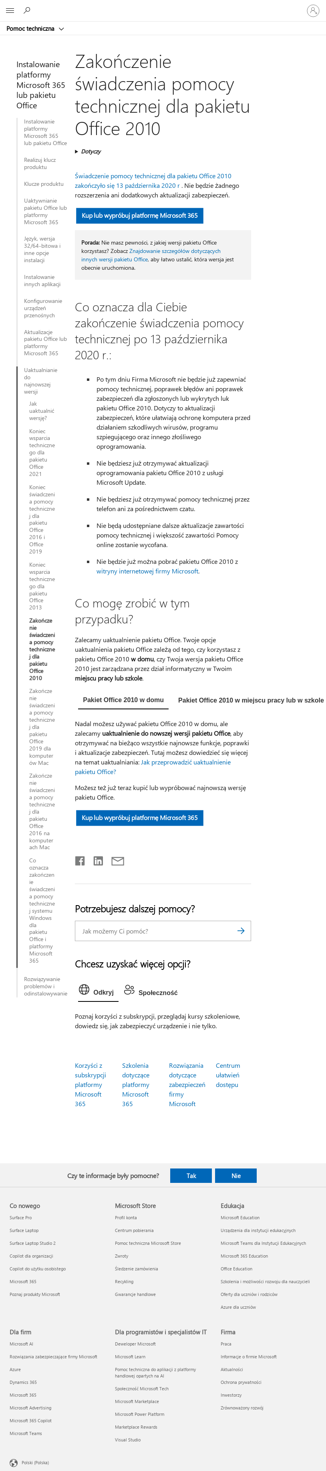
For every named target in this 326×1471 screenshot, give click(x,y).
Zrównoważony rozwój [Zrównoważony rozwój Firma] (242, 1408)
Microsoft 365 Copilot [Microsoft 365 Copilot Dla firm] (31, 1420)
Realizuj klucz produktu (40, 163)
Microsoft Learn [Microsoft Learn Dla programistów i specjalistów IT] (130, 1357)
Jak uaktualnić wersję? (41, 411)
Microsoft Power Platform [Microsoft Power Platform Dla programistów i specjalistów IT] (139, 1414)
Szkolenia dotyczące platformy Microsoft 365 (135, 1084)
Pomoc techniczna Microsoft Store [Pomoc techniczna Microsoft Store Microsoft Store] (148, 1243)
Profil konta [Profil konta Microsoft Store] (126, 1217)
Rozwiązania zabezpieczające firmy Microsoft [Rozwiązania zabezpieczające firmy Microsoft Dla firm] (53, 1357)
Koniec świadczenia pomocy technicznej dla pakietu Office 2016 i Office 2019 (42, 519)
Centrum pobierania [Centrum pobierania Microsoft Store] (134, 1230)
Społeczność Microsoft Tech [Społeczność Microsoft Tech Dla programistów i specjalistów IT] (142, 1388)
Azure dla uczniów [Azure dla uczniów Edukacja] (238, 1307)
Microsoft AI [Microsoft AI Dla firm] (21, 1344)
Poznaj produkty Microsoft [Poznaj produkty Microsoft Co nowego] (35, 1294)
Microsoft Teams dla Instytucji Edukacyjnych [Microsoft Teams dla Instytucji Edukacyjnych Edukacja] (263, 1243)
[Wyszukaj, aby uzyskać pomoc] (28, 10)
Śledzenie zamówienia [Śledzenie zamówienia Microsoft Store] (136, 1269)
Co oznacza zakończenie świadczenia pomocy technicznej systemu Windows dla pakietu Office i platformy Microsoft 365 (42, 910)
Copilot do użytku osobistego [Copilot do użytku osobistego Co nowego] (38, 1269)
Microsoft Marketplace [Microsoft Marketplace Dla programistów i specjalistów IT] (137, 1401)
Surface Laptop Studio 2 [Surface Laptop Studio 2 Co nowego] (33, 1243)
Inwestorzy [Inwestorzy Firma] (231, 1395)
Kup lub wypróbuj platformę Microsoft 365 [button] (140, 215)
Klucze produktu (44, 183)
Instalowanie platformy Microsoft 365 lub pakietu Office (45, 132)
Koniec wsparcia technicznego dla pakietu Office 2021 (42, 453)
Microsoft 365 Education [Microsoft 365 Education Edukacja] (244, 1256)
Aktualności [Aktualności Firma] (232, 1369)
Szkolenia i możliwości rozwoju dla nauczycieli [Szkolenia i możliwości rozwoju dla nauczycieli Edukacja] (265, 1281)
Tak (191, 1176)
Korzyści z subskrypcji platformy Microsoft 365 (90, 1084)
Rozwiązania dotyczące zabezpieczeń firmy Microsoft (187, 1084)
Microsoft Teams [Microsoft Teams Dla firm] (26, 1433)
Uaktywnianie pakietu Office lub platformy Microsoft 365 (45, 211)
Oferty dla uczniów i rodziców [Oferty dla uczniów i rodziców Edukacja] (249, 1294)
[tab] (123, 701)
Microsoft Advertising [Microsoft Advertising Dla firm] (30, 1408)
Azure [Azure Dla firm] (15, 1369)
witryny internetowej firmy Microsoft (147, 571)
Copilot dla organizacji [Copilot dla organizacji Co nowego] (31, 1256)
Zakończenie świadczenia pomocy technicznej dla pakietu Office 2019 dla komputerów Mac (42, 726)
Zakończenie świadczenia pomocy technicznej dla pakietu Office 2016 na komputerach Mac (42, 811)
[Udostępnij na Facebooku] (80, 859)
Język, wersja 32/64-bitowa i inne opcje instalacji (42, 249)
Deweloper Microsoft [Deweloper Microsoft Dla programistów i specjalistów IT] (135, 1344)
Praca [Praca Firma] (226, 1344)
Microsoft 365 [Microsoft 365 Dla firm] (23, 1395)
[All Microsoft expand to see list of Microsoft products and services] (10, 10)
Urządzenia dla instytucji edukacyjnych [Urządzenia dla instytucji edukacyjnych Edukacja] (258, 1230)
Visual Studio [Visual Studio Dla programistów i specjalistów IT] (128, 1440)
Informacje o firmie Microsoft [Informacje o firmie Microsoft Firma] (249, 1357)
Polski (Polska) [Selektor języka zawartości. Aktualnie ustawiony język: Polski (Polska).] (35, 1462)
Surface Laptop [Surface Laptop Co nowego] (24, 1230)
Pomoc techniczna (31, 28)
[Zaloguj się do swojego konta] (313, 10)
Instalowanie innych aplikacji (42, 280)
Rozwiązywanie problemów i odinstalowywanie (45, 986)
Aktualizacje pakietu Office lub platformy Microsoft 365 (45, 342)
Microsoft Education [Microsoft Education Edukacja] (240, 1217)
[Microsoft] (162, 6)
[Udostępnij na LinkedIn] (95, 859)
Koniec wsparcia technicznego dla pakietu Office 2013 (42, 586)
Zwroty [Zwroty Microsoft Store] (121, 1256)
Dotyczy (91, 151)
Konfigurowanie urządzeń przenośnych (43, 308)
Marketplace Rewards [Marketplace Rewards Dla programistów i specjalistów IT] (136, 1427)
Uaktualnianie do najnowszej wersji (39, 380)
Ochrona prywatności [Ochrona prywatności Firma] (241, 1382)
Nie (236, 1176)
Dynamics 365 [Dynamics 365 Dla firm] (23, 1382)
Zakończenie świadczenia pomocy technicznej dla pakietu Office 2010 (42, 649)
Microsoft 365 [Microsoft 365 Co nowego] (23, 1281)
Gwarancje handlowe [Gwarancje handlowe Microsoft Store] (135, 1294)
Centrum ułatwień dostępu (228, 1075)
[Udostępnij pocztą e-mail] (114, 859)
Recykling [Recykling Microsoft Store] (124, 1281)
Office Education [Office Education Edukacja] (236, 1269)
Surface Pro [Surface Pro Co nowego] (21, 1217)
